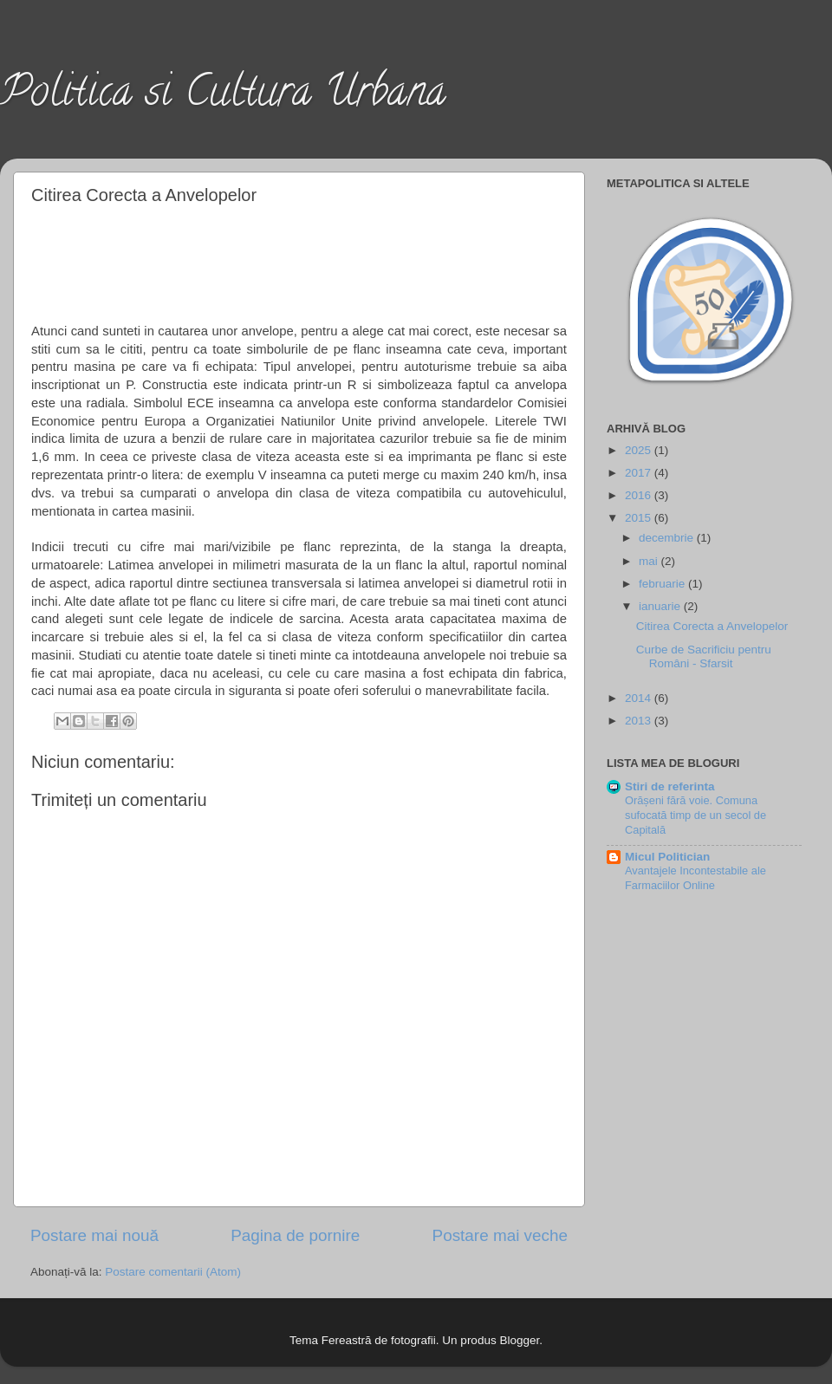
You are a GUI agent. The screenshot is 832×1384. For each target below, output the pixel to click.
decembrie (668, 537)
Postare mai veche (500, 1235)
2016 (639, 495)
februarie (663, 583)
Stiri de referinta (670, 786)
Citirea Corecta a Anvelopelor (712, 626)
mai (650, 561)
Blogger (519, 1340)
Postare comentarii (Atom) (173, 1271)
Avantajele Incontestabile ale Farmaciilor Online (695, 878)
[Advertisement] (300, 261)
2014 (639, 698)
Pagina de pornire (295, 1235)
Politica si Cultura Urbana (222, 96)
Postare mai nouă (94, 1235)
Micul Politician (667, 856)
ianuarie (661, 606)
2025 (639, 450)
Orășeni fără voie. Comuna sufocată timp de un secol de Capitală (695, 814)
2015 (639, 517)
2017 (639, 472)
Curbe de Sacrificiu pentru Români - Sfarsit (703, 656)
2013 (639, 720)
